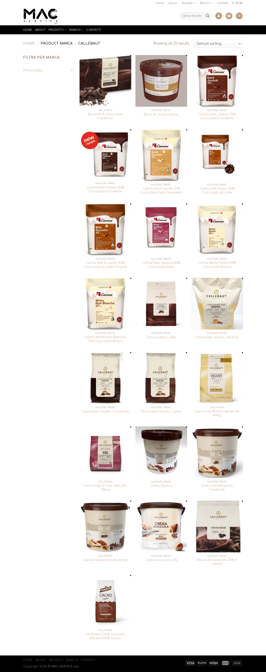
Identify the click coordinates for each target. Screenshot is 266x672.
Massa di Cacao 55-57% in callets (217, 562)
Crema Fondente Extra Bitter (105, 560)
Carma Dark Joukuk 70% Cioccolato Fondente (217, 116)
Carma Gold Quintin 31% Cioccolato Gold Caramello (161, 190)
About (172, 3)
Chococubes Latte (161, 337)
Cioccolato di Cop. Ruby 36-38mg (105, 487)
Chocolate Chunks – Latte (161, 411)
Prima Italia (33, 70)
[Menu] (239, 16)
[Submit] (207, 15)
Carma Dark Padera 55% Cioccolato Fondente (105, 189)
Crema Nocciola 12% (161, 560)
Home (160, 3)
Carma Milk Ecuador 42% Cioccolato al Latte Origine (105, 264)
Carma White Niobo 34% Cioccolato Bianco (217, 264)
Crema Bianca (161, 485)
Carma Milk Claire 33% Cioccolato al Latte (217, 190)
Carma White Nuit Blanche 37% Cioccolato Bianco (105, 339)
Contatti (223, 3)
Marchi (206, 3)
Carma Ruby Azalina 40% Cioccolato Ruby (161, 264)
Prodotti (188, 3)
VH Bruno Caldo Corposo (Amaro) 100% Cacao (105, 636)
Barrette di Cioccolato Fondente (105, 116)
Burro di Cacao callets (161, 114)
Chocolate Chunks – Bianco (217, 337)
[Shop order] (218, 44)
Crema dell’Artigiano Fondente (217, 487)
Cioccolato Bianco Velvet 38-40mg (217, 413)
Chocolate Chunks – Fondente (105, 411)
